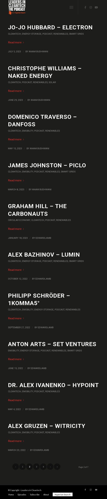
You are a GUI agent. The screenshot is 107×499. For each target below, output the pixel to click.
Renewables (60, 33)
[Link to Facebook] (85, 7)
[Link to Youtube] (96, 7)
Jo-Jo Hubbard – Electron (50, 27)
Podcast (47, 33)
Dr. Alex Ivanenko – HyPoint (53, 385)
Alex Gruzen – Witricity (46, 425)
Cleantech (14, 33)
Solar (52, 82)
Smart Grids (76, 33)
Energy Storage (31, 33)
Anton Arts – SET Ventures (52, 344)
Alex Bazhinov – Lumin (44, 254)
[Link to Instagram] (91, 7)
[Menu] (71, 7)
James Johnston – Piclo (47, 165)
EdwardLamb (43, 238)
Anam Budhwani (38, 51)
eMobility (27, 130)
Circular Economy (19, 220)
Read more (16, 42)
